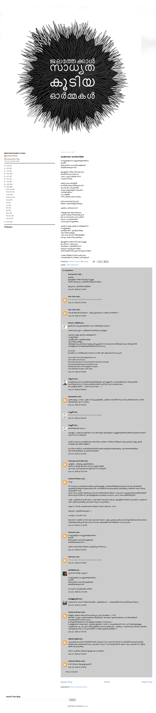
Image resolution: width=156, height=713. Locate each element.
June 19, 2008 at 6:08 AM (77, 389)
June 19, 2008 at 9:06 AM (77, 418)
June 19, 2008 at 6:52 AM (77, 405)
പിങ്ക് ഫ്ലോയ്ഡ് (72, 265)
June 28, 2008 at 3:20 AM (77, 667)
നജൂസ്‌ (71, 379)
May (7, 208)
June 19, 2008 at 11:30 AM (77, 525)
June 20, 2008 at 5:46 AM (77, 550)
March (8, 213)
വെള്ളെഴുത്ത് (73, 599)
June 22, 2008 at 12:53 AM (77, 592)
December (9, 189)
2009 (8, 184)
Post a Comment (72, 672)
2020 (8, 165)
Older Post (147, 682)
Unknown (71, 532)
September (9, 197)
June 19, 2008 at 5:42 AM (77, 303)
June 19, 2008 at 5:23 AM (77, 289)
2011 (8, 179)
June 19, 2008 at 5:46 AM (77, 372)
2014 (8, 171)
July (7, 202)
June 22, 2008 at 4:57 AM (77, 632)
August (8, 200)
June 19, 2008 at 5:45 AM (77, 316)
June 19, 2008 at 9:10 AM (77, 454)
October (8, 194)
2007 (8, 222)
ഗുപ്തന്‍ (70, 412)
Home (107, 682)
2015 (8, 168)
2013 (8, 173)
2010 (8, 181)
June (7, 205)
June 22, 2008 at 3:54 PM (77, 654)
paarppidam (72, 396)
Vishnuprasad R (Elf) (76, 461)
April (7, 210)
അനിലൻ (71, 570)
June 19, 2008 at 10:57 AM (77, 471)
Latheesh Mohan (74, 479)
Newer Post (66, 682)
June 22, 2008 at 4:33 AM (77, 605)
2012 (8, 176)
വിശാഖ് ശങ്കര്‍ (73, 639)
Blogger (86, 706)
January (8, 218)
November (9, 192)
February (9, 215)
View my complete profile (11, 161)
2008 (8, 187)
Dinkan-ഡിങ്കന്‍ (74, 323)
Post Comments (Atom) (79, 687)
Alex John (72, 296)
